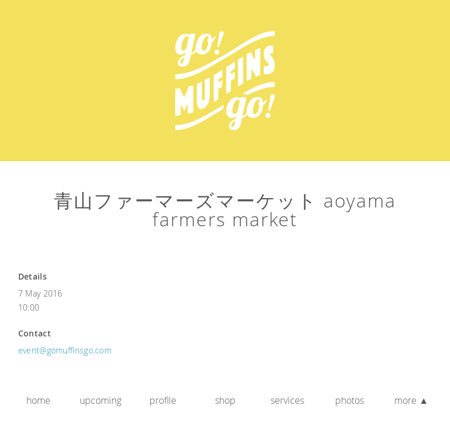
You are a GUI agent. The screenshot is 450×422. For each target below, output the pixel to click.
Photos (349, 400)
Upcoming (100, 400)
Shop (225, 400)
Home (38, 400)
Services (287, 400)
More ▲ (411, 400)
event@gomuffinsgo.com (64, 350)
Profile (162, 400)
